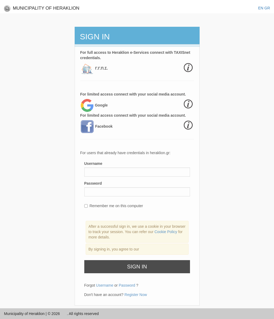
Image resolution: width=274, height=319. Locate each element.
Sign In (137, 266)
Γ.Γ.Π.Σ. (101, 68)
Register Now (135, 295)
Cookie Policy (166, 232)
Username (93, 163)
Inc (64, 314)
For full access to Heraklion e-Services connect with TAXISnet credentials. (135, 55)
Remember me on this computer (113, 206)
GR (267, 8)
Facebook (103, 126)
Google (101, 105)
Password (93, 183)
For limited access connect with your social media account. (133, 94)
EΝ (260, 8)
